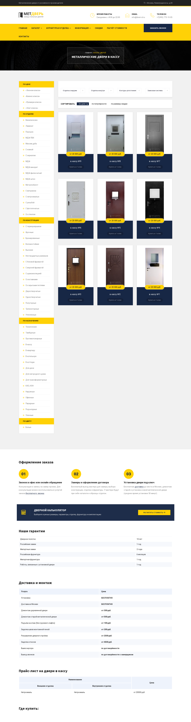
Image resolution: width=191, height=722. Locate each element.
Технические (31, 327)
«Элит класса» (32, 108)
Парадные (30, 403)
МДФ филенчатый (34, 173)
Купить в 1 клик (76, 167)
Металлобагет (32, 185)
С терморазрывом (33, 226)
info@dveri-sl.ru (138, 17)
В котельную (31, 356)
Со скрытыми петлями (35, 285)
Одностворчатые (33, 297)
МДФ (28, 161)
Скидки (99, 28)
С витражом (31, 191)
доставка (139, 487)
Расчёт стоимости (117, 28)
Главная (23, 28)
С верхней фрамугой (34, 268)
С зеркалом (31, 155)
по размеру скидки (119, 104)
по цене (82, 104)
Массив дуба (31, 144)
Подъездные (31, 409)
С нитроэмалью (32, 197)
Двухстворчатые (33, 291)
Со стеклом (30, 214)
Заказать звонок (158, 28)
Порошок (29, 132)
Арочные (29, 232)
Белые (28, 427)
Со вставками (32, 279)
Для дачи (30, 368)
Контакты (24, 36)
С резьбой (30, 203)
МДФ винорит (32, 167)
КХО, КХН (30, 386)
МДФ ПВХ (30, 138)
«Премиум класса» (34, 102)
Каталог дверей (99, 53)
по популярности (99, 104)
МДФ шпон (30, 179)
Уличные (29, 415)
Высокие (29, 250)
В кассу (29, 344)
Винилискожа (31, 120)
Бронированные (33, 238)
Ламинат (29, 126)
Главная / (89, 53)
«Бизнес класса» (33, 96)
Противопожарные (34, 339)
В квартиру (30, 350)
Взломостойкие (32, 244)
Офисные (30, 397)
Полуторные (31, 303)
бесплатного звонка (35, 493)
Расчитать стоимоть (154, 512)
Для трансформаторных (36, 380)
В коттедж (30, 362)
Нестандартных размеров (37, 256)
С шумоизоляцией (33, 273)
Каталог (36, 28)
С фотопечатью (32, 208)
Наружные (30, 392)
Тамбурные (30, 333)
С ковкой (29, 149)
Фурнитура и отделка (57, 28)
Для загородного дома (36, 374)
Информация (82, 28)
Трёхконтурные (32, 309)
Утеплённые (31, 315)
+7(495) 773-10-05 (164, 17)
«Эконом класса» (33, 90)
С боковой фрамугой (34, 262)
